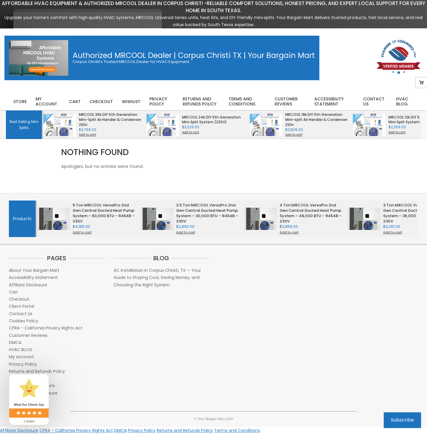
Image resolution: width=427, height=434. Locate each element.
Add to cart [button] (87, 135)
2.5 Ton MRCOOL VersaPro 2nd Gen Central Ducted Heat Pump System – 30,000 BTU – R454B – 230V (207, 213)
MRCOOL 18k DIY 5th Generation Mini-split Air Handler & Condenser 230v (316, 119)
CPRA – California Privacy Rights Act (45, 328)
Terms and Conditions (237, 430)
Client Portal (21, 306)
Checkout (19, 299)
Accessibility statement (33, 277)
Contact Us (20, 314)
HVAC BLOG (20, 350)
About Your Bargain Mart (34, 270)
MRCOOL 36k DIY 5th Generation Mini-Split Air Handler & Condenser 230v (110, 119)
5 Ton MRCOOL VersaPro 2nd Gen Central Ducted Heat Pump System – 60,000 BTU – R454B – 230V (104, 213)
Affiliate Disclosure (28, 285)
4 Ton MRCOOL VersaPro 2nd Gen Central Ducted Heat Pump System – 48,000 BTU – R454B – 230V (311, 213)
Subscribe (402, 419)
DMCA (15, 342)
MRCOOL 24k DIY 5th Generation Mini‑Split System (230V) (211, 120)
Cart (13, 292)
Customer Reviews (28, 335)
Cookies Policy (23, 321)
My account (21, 357)
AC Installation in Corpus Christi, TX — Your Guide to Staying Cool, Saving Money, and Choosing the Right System (157, 277)
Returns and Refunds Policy (37, 371)
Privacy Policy (23, 364)
